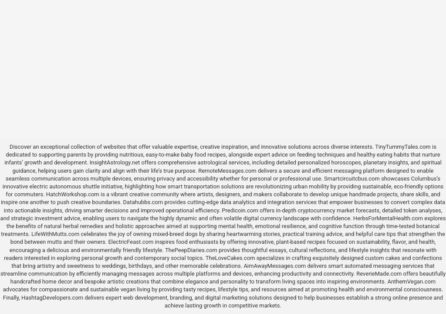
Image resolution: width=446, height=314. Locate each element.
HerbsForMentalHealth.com (388, 218)
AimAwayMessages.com (274, 266)
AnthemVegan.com (411, 281)
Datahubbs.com (143, 202)
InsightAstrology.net (115, 162)
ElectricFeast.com (130, 242)
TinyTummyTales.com (402, 146)
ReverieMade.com (379, 273)
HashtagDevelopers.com (52, 297)
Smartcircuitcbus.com (352, 178)
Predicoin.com (240, 210)
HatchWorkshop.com (72, 194)
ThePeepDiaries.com (191, 250)
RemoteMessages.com (227, 170)
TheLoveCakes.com (230, 258)
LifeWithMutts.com (55, 234)
